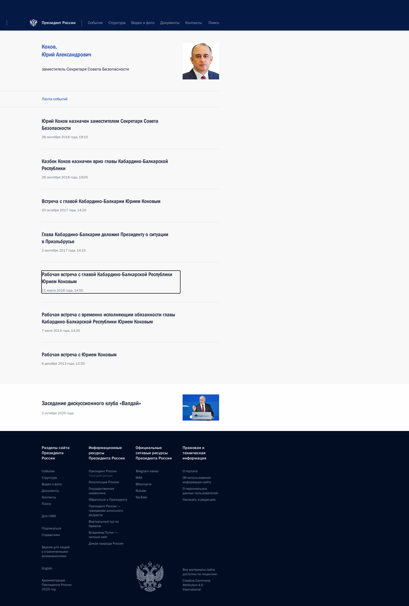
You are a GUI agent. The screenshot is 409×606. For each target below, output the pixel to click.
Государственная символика (101, 491)
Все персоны (208, 23)
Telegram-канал (147, 471)
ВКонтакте (144, 484)
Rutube (141, 490)
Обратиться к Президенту (108, 499)
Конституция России (104, 482)
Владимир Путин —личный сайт (103, 534)
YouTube (141, 497)
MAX (139, 477)
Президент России (59, 7)
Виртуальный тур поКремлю (104, 523)
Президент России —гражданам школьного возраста (106, 510)
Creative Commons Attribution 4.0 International (196, 585)
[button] (8, 8)
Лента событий (55, 99)
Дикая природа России (106, 543)
